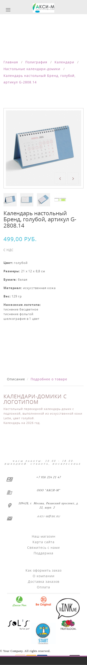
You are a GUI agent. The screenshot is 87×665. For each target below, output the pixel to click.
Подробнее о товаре (49, 379)
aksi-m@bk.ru (48, 516)
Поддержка (43, 553)
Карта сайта (43, 542)
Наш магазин (43, 536)
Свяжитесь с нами (43, 547)
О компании (44, 576)
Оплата (43, 587)
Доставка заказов (43, 581)
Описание (16, 379)
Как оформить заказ (44, 570)
